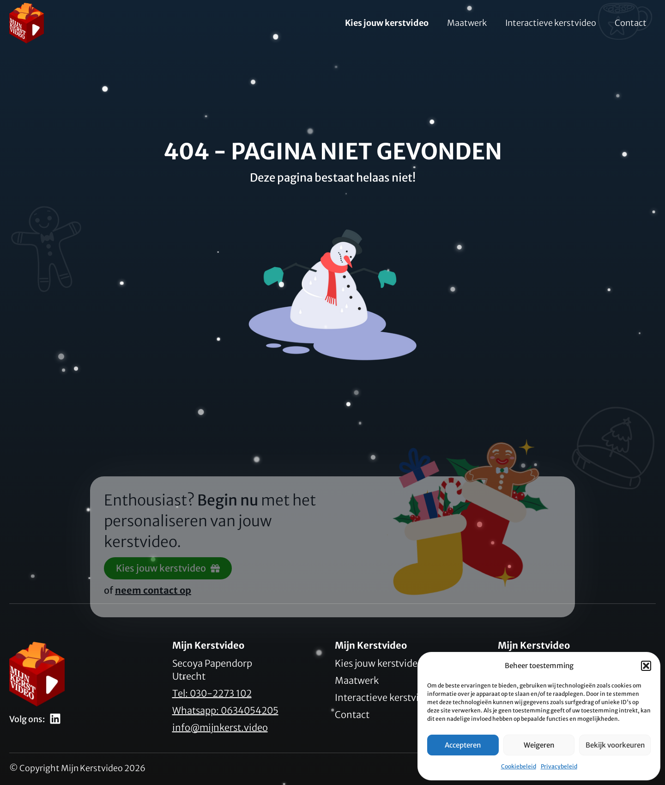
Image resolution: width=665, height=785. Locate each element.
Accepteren (463, 745)
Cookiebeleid (518, 766)
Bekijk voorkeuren (615, 745)
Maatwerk (467, 23)
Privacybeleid (559, 766)
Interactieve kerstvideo (550, 23)
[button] (646, 665)
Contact (631, 23)
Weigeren (539, 745)
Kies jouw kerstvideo (387, 23)
